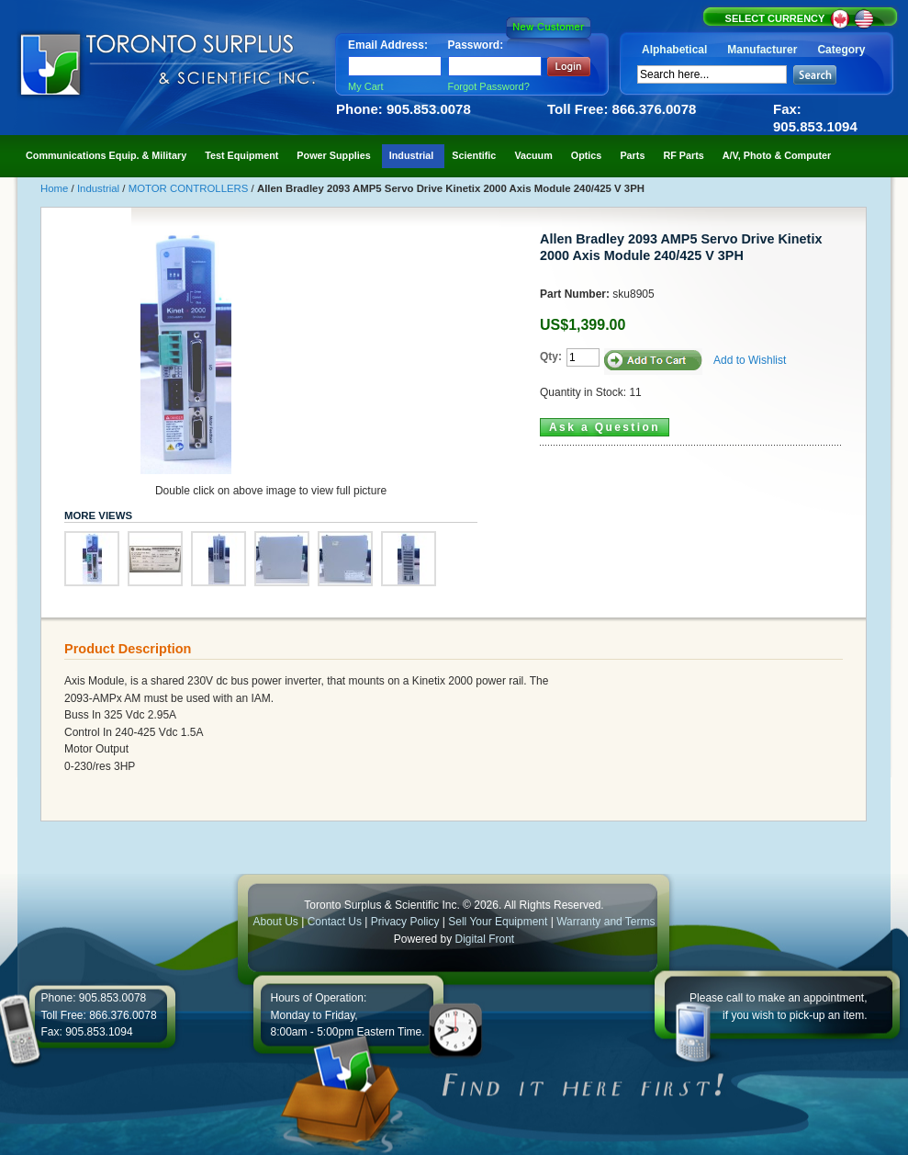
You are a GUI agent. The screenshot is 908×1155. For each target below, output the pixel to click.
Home (56, 188)
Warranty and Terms (605, 921)
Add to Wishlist (749, 360)
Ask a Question (604, 427)
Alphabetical (674, 49)
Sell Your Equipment (499, 921)
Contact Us (335, 921)
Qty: (551, 356)
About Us (274, 921)
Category (841, 49)
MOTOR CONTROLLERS (190, 188)
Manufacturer (762, 49)
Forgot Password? (489, 86)
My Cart (366, 86)
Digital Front (485, 939)
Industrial (99, 188)
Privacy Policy (405, 921)
